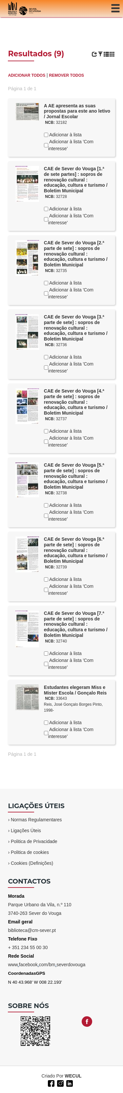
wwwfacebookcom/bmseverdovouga (46, 964)
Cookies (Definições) (32, 863)
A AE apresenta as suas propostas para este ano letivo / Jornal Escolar (77, 111)
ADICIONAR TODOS (26, 75)
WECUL (73, 1076)
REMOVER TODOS (66, 75)
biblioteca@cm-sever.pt (32, 930)
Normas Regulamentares (36, 819)
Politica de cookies (30, 852)
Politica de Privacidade (34, 841)
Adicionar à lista (65, 134)
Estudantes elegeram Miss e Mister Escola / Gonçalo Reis (75, 690)
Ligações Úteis (26, 830)
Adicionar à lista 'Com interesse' (70, 145)
